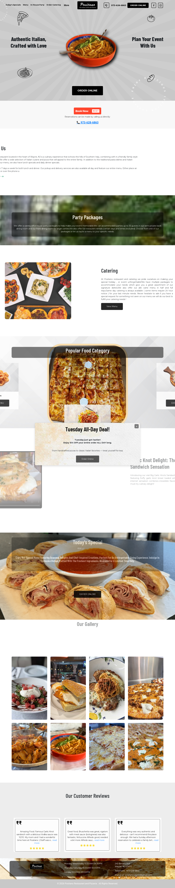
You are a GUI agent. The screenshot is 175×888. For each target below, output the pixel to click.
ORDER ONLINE (87, 90)
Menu (25, 5)
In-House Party (37, 5)
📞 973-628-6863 (87, 122)
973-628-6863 (118, 5)
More (66, 5)
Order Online (87, 459)
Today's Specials (13, 5)
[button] (87, 111)
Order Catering (53, 5)
